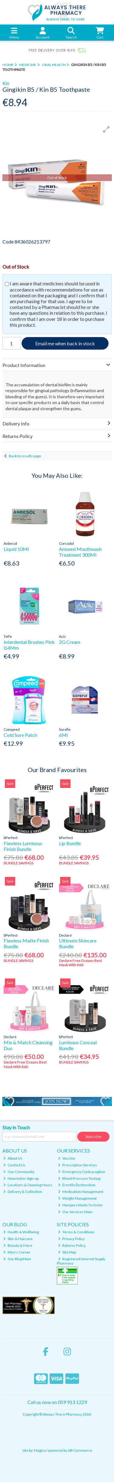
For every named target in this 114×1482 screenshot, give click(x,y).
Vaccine (66, 1158)
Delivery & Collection (22, 1191)
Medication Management (80, 1191)
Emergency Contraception (81, 1171)
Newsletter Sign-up (21, 1178)
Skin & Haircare (18, 1238)
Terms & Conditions (76, 1232)
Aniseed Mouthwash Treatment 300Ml (80, 552)
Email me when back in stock (65, 343)
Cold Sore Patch (20, 735)
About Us (12, 1158)
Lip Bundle (70, 843)
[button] (106, 129)
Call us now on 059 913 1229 (57, 1402)
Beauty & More (17, 1245)
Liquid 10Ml (16, 549)
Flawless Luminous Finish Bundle (23, 846)
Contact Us (14, 1165)
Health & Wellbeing (21, 1232)
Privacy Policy (71, 1238)
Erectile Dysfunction (76, 1185)
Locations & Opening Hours (27, 1185)
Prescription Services (77, 1165)
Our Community (18, 1171)
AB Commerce (80, 1450)
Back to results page (25, 456)
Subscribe (93, 1136)
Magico (40, 1450)
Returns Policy (72, 1245)
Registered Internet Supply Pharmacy (81, 1261)
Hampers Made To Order (80, 1205)
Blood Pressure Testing (79, 1178)
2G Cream (69, 642)
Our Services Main (75, 1211)
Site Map (67, 1252)
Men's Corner (16, 1252)
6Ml (63, 735)
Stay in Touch (16, 1127)
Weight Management (77, 1198)
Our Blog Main (17, 1259)
